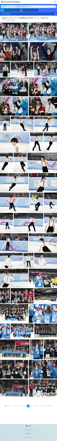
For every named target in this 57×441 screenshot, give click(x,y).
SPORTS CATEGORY (28, 14)
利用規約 (28, 433)
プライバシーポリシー (28, 437)
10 (34, 406)
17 (44, 406)
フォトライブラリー (28, 429)
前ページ (7, 406)
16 (41, 406)
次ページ (49, 406)
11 (37, 406)
